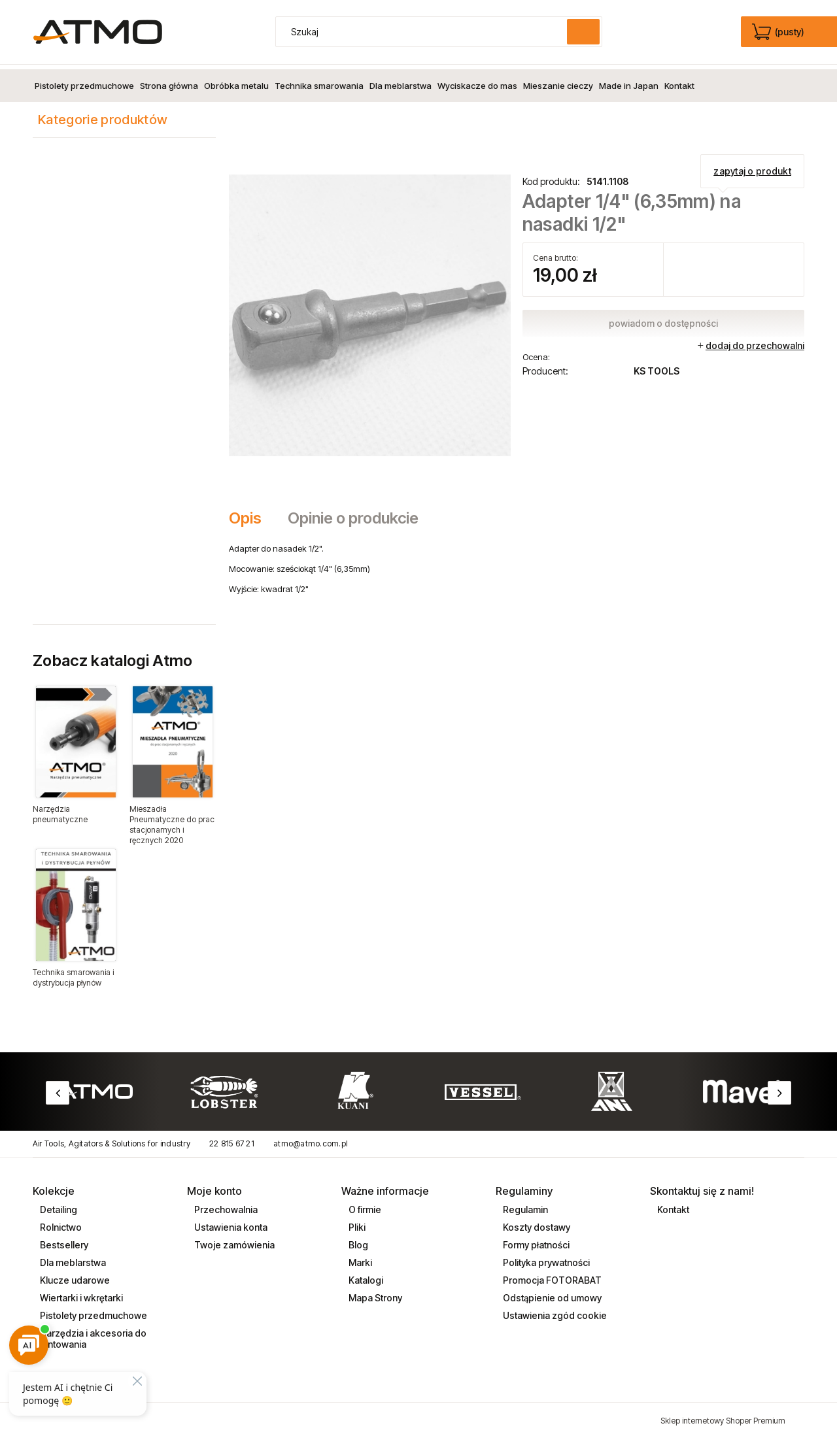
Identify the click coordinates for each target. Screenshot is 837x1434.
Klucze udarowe (74, 1275)
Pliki (356, 1222)
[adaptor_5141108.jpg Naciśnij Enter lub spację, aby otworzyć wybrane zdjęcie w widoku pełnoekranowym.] (370, 310)
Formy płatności (535, 1240)
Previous (57, 1088)
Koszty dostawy (535, 1222)
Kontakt (672, 1204)
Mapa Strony (374, 1293)
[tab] (252, 514)
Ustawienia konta (229, 1222)
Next (779, 1088)
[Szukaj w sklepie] (424, 31)
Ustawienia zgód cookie (554, 1310)
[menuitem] (84, 81)
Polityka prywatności (545, 1257)
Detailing (57, 1204)
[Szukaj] (583, 31)
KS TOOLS (656, 366)
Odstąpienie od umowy (551, 1293)
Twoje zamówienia (233, 1240)
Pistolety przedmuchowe (92, 1310)
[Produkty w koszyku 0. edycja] (779, 32)
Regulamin (524, 1204)
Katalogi (365, 1275)
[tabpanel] (516, 564)
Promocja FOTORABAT (551, 1275)
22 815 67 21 (231, 1139)
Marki (359, 1257)
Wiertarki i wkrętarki (80, 1293)
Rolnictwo (60, 1222)
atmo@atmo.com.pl (310, 1139)
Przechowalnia (225, 1204)
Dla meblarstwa (72, 1257)
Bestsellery (63, 1240)
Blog (357, 1240)
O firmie (364, 1204)
